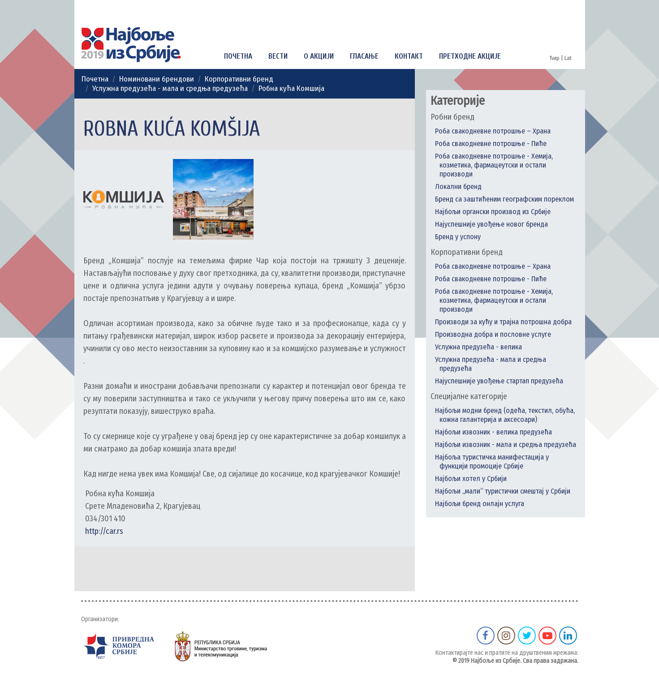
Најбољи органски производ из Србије (493, 211)
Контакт (409, 56)
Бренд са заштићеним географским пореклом (504, 199)
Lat (568, 58)
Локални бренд (458, 186)
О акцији (319, 56)
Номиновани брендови (156, 79)
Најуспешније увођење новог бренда (491, 224)
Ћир (555, 58)
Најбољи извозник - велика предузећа (493, 432)
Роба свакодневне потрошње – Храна (493, 131)
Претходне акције (470, 56)
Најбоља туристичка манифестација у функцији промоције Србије (492, 461)
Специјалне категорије (469, 396)
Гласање (364, 56)
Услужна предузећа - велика (478, 347)
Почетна (238, 56)
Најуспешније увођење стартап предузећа (499, 381)
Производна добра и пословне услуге (493, 334)
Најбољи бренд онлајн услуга (479, 503)
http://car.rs (103, 531)
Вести (278, 56)
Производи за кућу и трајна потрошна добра (503, 322)
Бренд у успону (458, 236)
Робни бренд (452, 117)
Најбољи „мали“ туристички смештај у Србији (502, 491)
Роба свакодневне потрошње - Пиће (491, 143)
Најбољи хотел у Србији (471, 478)
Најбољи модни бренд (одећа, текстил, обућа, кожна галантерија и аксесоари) (505, 415)
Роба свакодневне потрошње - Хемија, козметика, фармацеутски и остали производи (494, 165)
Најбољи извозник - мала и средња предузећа (505, 444)
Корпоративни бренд (239, 79)
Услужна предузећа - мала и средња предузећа (170, 88)
